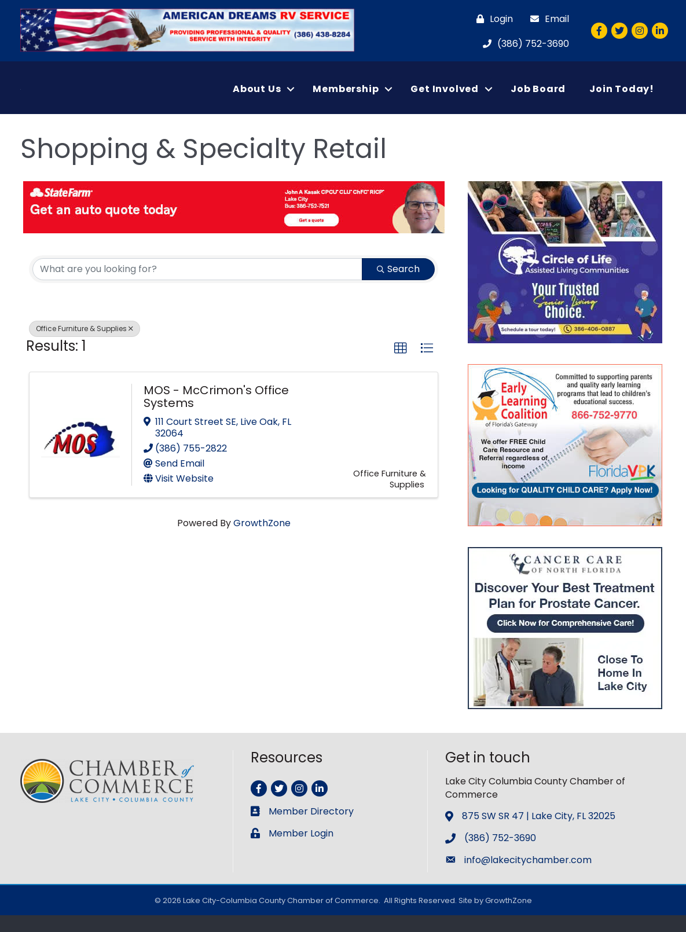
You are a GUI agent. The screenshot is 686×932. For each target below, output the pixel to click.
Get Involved (444, 97)
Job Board (538, 97)
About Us (257, 97)
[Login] (492, 18)
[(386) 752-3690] (523, 43)
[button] (400, 365)
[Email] (546, 18)
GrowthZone (262, 539)
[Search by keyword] (197, 286)
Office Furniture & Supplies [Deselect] (84, 345)
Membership (346, 97)
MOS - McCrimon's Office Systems (216, 412)
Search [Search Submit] (398, 285)
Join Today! (621, 97)
